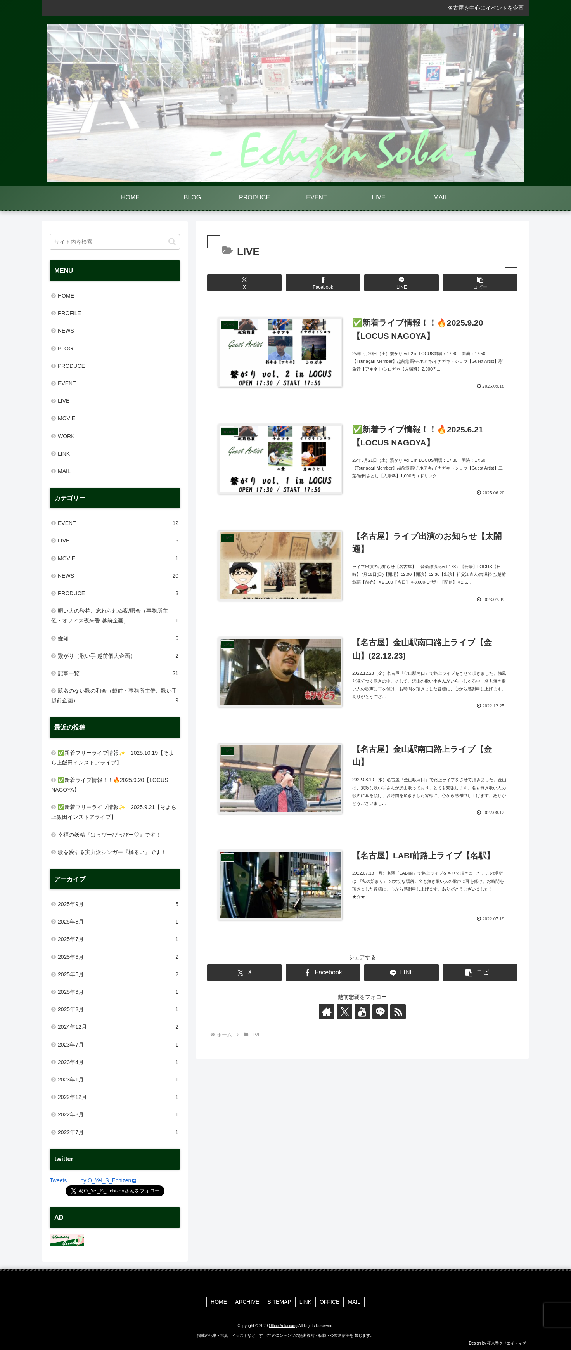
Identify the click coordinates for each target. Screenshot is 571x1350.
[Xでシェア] (244, 282)
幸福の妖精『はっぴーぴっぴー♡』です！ (109, 835)
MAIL (64, 471)
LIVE (63, 401)
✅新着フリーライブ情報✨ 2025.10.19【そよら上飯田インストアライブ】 (112, 758)
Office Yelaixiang (283, 1326)
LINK (64, 454)
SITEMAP (279, 1302)
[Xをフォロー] (344, 1011)
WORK (66, 436)
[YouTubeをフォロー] (362, 1011)
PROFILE (69, 313)
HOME (66, 296)
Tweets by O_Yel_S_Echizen (93, 1180)
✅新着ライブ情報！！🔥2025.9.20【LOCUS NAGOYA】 (109, 785)
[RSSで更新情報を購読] (398, 1011)
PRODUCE (71, 366)
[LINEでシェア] (401, 282)
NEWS (66, 331)
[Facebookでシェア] (323, 282)
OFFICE (329, 1302)
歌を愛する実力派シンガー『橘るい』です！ (112, 852)
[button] (480, 282)
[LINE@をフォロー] (380, 1011)
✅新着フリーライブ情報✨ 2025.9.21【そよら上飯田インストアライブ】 (113, 812)
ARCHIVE (247, 1302)
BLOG (65, 348)
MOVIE (66, 418)
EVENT (67, 383)
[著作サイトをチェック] (326, 1011)
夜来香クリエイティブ (506, 1343)
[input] (115, 242)
